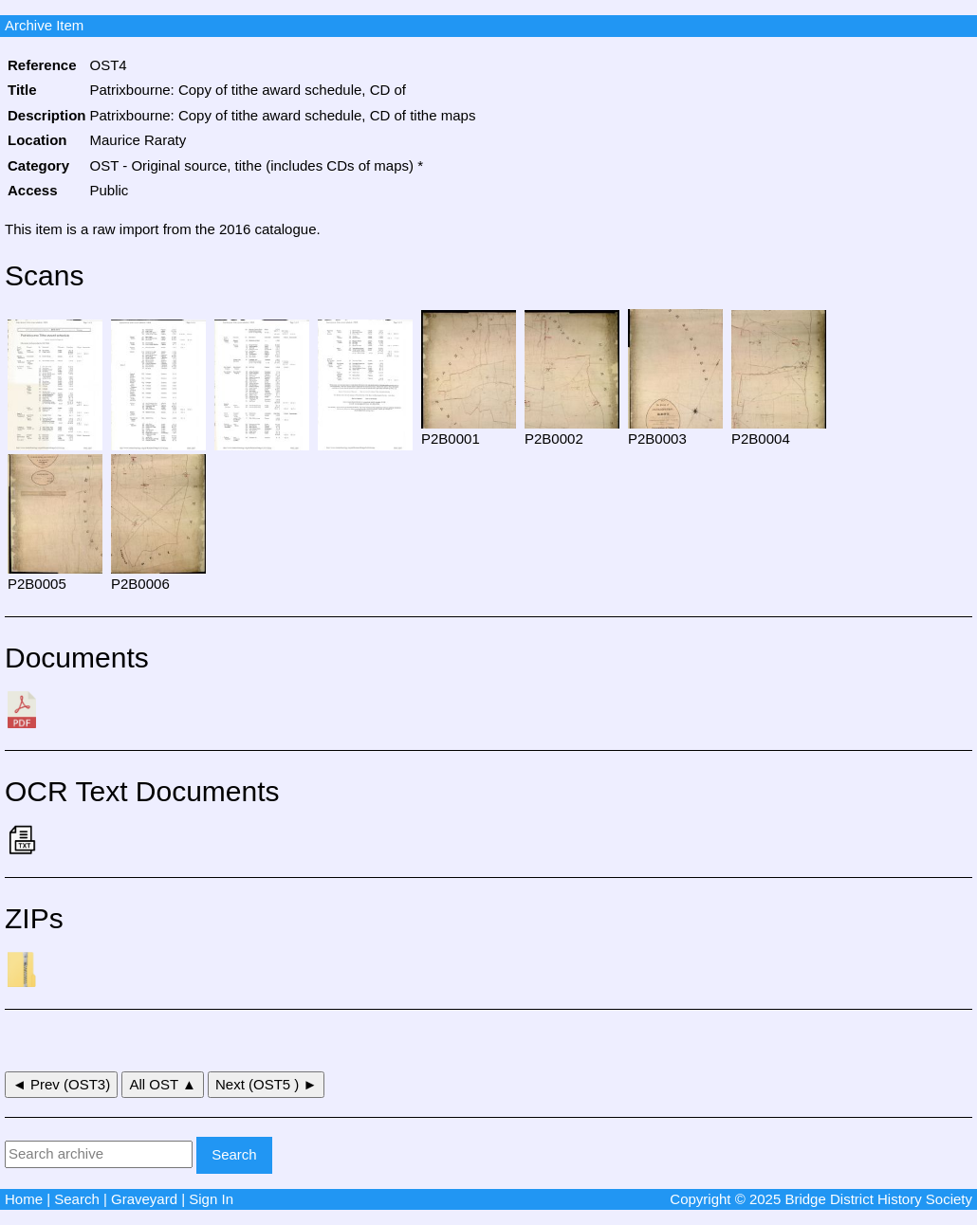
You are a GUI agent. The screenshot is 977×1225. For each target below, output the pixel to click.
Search (77, 1199)
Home (24, 1199)
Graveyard (144, 1199)
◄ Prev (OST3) (61, 1084)
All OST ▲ (162, 1084)
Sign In (211, 1199)
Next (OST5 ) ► (266, 1084)
